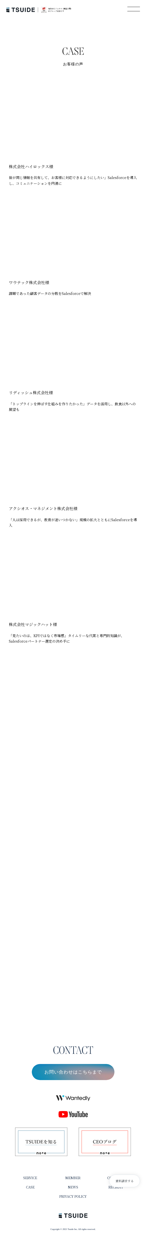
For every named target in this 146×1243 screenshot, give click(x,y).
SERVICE (30, 1177)
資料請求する (124, 1181)
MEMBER (72, 1177)
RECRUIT (115, 1187)
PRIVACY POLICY (73, 1196)
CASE (30, 1187)
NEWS (73, 1187)
